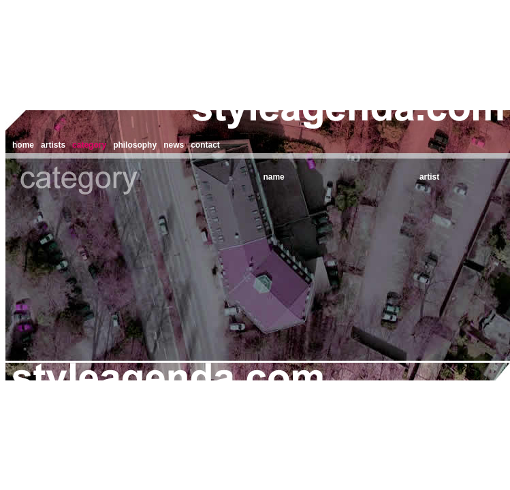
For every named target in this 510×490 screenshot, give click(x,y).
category (89, 145)
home (23, 145)
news (173, 145)
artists (53, 145)
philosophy (135, 145)
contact (205, 145)
